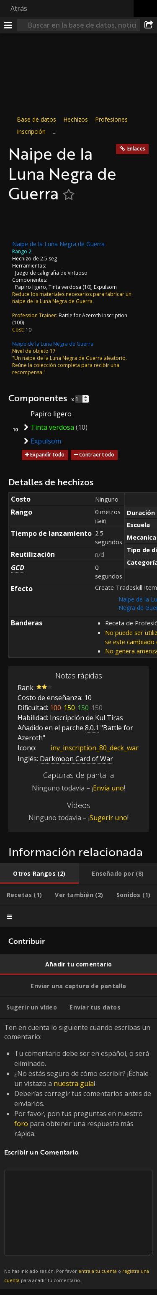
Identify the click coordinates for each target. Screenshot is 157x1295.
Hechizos (75, 119)
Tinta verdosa (65, 286)
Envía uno (108, 788)
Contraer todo (96, 454)
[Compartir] (148, 25)
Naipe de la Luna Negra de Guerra (52, 343)
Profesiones (111, 119)
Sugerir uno (108, 817)
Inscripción (31, 131)
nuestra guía (74, 1083)
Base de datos (36, 119)
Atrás (18, 8)
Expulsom (105, 286)
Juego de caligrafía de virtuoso (51, 272)
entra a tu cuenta (97, 1271)
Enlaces (136, 148)
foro (21, 1123)
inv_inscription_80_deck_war (88, 747)
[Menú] (8, 25)
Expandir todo (47, 454)
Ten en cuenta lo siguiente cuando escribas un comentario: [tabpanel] (78, 1154)
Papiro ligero (30, 286)
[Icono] (23, 222)
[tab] (39, 873)
